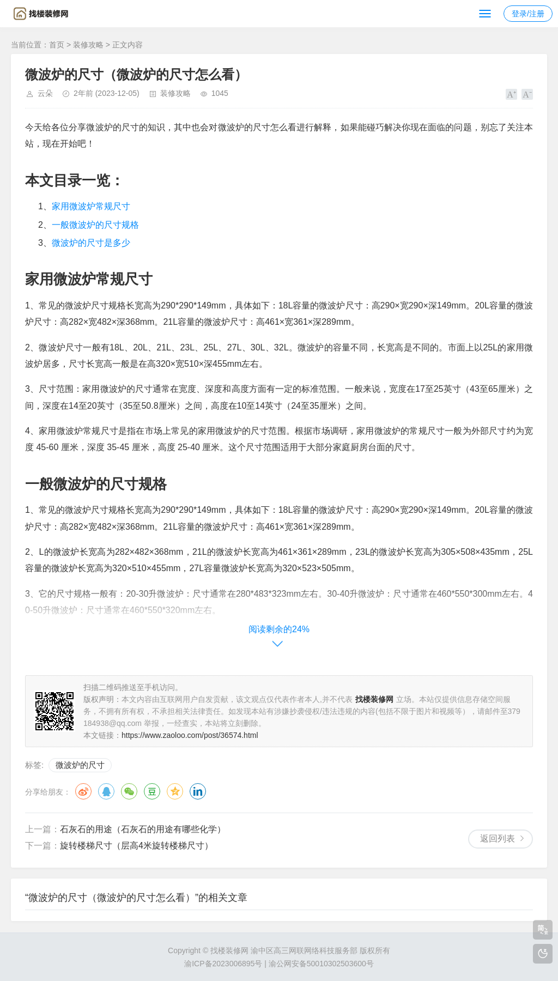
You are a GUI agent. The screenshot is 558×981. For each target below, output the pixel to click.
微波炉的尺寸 (80, 765)
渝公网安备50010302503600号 (321, 963)
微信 (129, 791)
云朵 (45, 93)
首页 (56, 44)
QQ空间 (175, 791)
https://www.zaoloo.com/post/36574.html (190, 735)
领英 (198, 791)
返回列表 (497, 838)
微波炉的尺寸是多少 (91, 242)
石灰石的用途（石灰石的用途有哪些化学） (143, 829)
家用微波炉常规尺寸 (91, 206)
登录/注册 (528, 13)
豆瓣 (152, 791)
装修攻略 (88, 44)
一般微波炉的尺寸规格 (95, 224)
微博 (83, 791)
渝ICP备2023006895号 (223, 963)
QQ (106, 791)
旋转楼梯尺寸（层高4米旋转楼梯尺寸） (136, 845)
